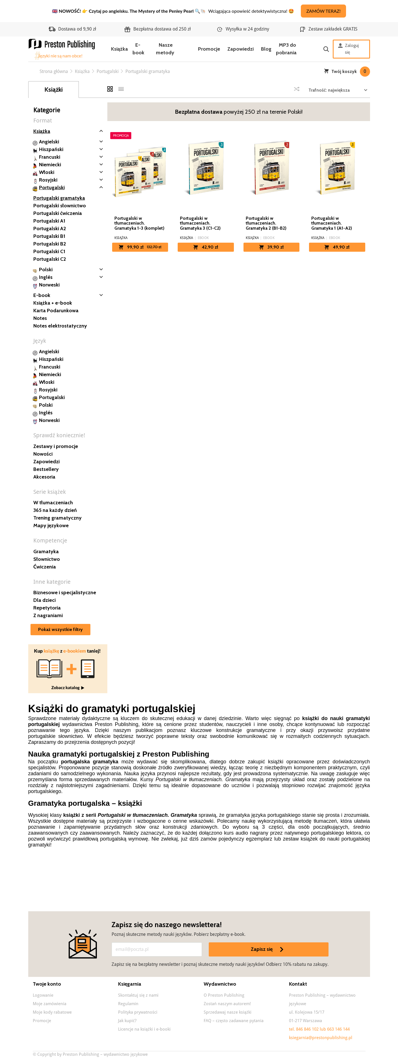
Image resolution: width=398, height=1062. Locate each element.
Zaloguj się (348, 49)
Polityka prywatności (137, 1012)
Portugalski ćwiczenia (57, 213)
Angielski (49, 142)
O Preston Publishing (224, 995)
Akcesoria (44, 477)
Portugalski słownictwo (59, 206)
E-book (138, 49)
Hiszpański (51, 149)
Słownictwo (46, 559)
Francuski (49, 157)
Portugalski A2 (49, 228)
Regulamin (128, 1003)
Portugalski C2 (49, 259)
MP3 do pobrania (286, 49)
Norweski (49, 285)
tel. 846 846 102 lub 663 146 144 (319, 1029)
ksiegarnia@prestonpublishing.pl (320, 1037)
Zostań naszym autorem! (227, 1003)
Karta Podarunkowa (56, 310)
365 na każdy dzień (55, 510)
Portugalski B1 (49, 236)
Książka (119, 49)
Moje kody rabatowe (52, 1012)
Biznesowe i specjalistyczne (64, 592)
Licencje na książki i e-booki (144, 1029)
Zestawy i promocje (55, 446)
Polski (46, 269)
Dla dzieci (44, 600)
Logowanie (43, 995)
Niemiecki (50, 164)
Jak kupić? (127, 1020)
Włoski (46, 172)
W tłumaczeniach (53, 502)
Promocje (209, 49)
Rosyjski (48, 180)
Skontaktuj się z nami (138, 995)
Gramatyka (46, 551)
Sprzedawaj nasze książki (227, 1012)
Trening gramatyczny (57, 518)
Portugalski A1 (49, 221)
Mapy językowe (51, 525)
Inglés (46, 277)
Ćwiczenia (44, 567)
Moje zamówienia (49, 1003)
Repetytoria (47, 608)
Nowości (43, 454)
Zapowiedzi (240, 49)
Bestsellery (46, 469)
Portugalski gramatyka (59, 198)
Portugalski (52, 187)
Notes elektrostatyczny (60, 326)
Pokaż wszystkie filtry (60, 629)
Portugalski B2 (49, 244)
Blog (266, 49)
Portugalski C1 (49, 251)
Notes (40, 318)
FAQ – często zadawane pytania (234, 1020)
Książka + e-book (52, 303)
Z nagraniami (48, 615)
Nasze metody (165, 49)
